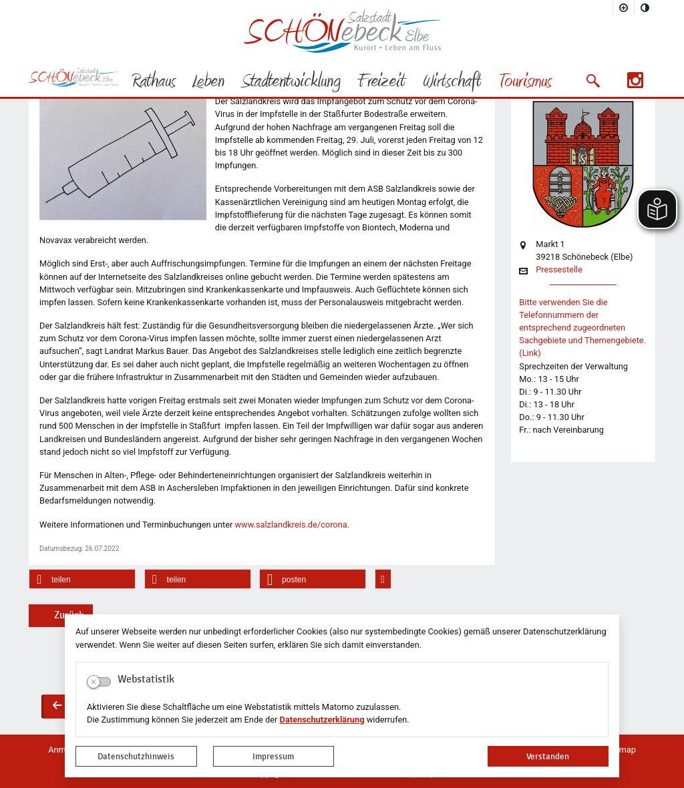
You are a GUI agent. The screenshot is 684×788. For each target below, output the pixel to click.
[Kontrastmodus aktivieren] (645, 7)
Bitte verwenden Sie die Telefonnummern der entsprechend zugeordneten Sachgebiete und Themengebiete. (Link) (582, 328)
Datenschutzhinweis (136, 756)
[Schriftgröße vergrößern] (624, 7)
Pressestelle (559, 270)
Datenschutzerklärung (322, 720)
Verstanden (547, 756)
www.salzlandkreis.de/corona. (291, 525)
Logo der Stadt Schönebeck (342, 31)
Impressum (273, 756)
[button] (593, 80)
